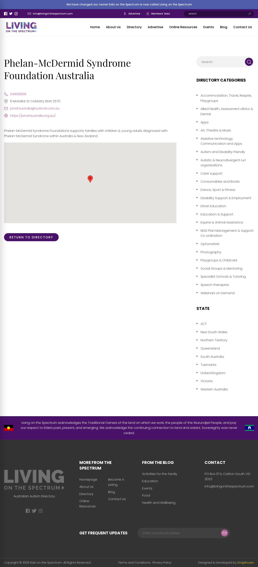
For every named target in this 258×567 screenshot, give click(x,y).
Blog (223, 27)
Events (208, 27)
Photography (211, 252)
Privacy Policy (162, 563)
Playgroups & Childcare (219, 260)
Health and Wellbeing (158, 502)
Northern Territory (214, 340)
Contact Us (242, 27)
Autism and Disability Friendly (223, 152)
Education (150, 481)
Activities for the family (159, 474)
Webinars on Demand (218, 293)
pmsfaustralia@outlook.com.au (34, 108)
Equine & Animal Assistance (222, 222)
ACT (204, 324)
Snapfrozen (245, 563)
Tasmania (208, 364)
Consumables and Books (220, 181)
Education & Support (217, 214)
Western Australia (214, 389)
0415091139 (18, 94)
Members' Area (160, 13)
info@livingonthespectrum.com (53, 13)
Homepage (88, 479)
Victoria (207, 381)
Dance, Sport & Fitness (218, 189)
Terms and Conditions (134, 563)
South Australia (212, 356)
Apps (205, 122)
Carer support (211, 173)
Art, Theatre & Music (216, 130)
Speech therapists (215, 284)
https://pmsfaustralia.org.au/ (33, 115)
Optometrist (210, 244)
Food (146, 495)
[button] (90, 179)
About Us (113, 27)
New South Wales (214, 332)
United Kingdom (213, 373)
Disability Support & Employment (226, 198)
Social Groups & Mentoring (221, 268)
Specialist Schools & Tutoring (223, 276)
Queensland (210, 348)
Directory (134, 27)
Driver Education (213, 206)
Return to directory (31, 237)
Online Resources (183, 27)
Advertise (134, 13)
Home (95, 27)
